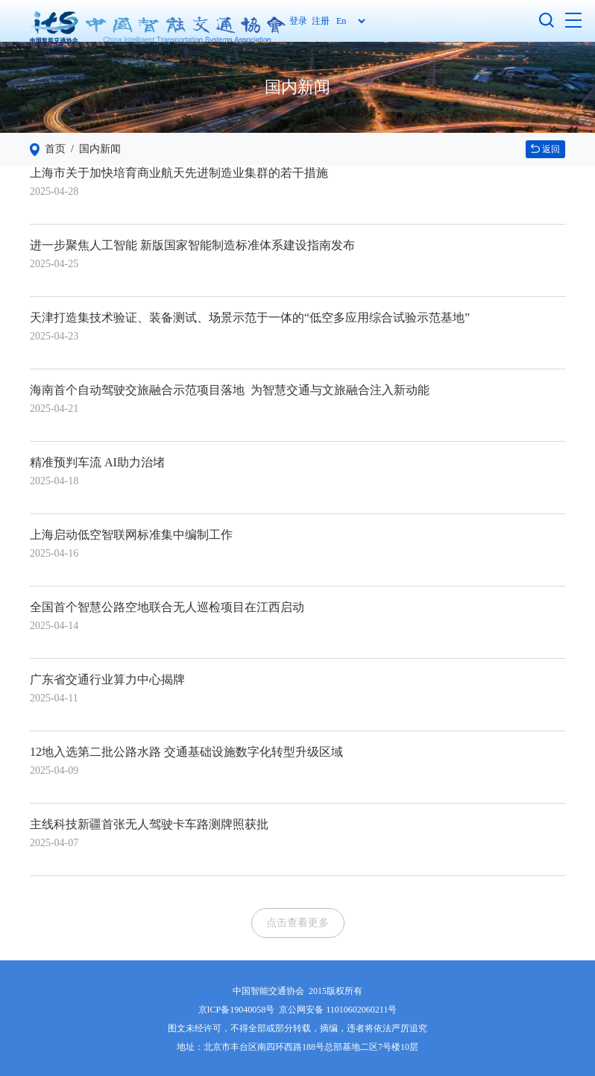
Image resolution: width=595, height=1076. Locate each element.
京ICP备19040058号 (236, 1009)
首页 (55, 148)
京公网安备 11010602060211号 (338, 1009)
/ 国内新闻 (93, 148)
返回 (545, 149)
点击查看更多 (297, 922)
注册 (321, 21)
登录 (300, 21)
